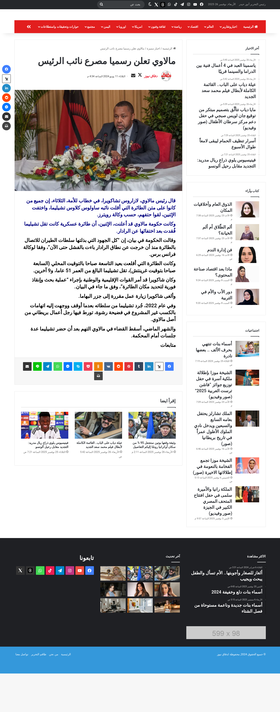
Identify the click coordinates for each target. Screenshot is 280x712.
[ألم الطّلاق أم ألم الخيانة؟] (247, 271)
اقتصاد (194, 65)
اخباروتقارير (229, 65)
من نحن (53, 692)
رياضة (178, 65)
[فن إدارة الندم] (247, 293)
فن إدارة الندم (219, 288)
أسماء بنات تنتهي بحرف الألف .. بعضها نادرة (214, 388)
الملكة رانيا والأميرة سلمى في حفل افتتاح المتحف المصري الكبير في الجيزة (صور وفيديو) (213, 539)
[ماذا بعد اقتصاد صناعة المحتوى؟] (247, 312)
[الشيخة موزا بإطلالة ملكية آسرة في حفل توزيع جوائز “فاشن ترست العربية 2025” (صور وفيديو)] (247, 416)
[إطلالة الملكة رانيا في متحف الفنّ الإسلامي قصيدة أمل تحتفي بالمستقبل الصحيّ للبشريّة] (167, 644)
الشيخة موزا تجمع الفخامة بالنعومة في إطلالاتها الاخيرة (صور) (212, 505)
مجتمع (91, 65)
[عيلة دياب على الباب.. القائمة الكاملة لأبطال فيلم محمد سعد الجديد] (98, 474)
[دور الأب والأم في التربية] (247, 335)
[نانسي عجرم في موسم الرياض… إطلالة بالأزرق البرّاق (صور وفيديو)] (113, 628)
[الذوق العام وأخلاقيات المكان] (247, 248)
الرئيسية (250, 65)
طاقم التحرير (38, 692)
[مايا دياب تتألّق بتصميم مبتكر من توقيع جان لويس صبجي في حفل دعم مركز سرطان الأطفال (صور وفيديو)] (113, 612)
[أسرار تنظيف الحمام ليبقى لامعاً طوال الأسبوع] (140, 644)
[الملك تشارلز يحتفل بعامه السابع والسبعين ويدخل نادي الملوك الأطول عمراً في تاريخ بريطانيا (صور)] (247, 457)
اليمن (107, 65)
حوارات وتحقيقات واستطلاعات (60, 65)
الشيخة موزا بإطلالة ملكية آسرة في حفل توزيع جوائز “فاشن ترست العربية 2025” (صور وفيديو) (213, 423)
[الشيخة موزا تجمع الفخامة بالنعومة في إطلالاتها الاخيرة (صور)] (247, 504)
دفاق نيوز (140, 120)
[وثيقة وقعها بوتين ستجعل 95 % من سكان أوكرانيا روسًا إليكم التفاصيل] (152, 474)
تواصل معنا (21, 692)
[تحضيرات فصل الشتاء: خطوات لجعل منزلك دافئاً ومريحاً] (113, 644)
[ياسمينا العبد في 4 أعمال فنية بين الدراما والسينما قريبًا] (167, 628)
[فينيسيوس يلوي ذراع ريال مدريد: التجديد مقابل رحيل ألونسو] (44, 474)
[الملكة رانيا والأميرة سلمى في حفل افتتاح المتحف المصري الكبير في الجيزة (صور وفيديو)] (247, 533)
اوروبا (122, 65)
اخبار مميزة (153, 87)
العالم (210, 65)
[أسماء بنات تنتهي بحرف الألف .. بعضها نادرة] (247, 387)
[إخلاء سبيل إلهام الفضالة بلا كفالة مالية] (140, 628)
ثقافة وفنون (158, 65)
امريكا (138, 65)
